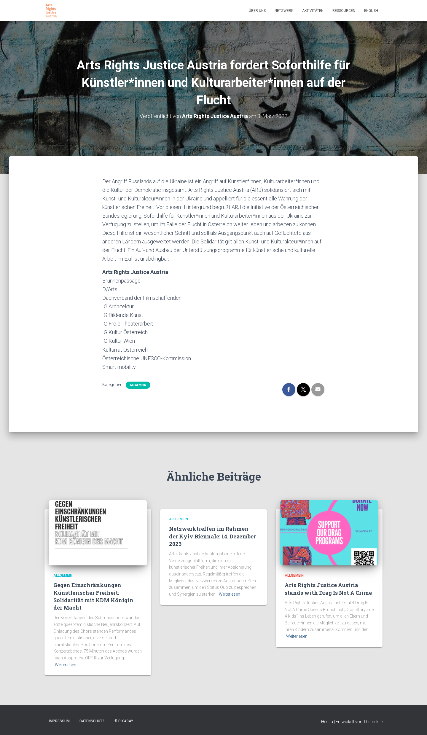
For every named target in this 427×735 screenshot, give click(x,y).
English (371, 11)
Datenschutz (92, 721)
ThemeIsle (373, 721)
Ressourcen (343, 11)
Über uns (257, 11)
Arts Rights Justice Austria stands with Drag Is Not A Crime (328, 588)
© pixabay (123, 721)
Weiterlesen (65, 664)
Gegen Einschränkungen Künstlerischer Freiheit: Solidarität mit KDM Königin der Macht (93, 596)
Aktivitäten (313, 11)
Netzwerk (284, 11)
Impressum (59, 721)
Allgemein (138, 385)
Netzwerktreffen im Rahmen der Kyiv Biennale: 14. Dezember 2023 (212, 536)
